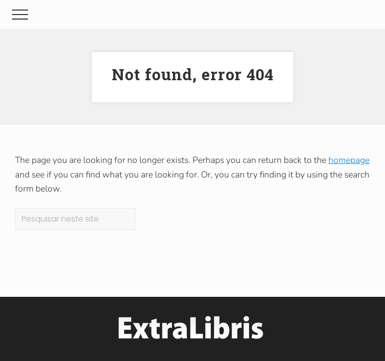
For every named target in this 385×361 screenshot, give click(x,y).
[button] (20, 14)
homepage (348, 160)
